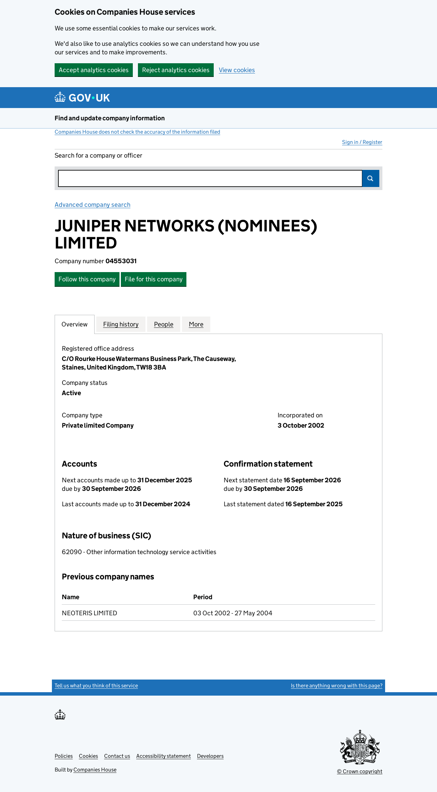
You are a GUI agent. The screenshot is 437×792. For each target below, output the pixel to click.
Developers (210, 756)
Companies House (94, 769)
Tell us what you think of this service (96, 685)
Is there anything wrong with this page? (336, 685)
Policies (64, 756)
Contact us (117, 756)
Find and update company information (110, 118)
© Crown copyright (359, 771)
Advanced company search (92, 205)
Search (370, 178)
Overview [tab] (74, 324)
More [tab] (196, 324)
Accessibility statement (163, 756)
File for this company (154, 279)
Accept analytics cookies (94, 70)
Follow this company (87, 279)
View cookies (237, 70)
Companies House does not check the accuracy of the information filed (137, 132)
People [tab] (163, 324)
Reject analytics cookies (176, 70)
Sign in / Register (362, 142)
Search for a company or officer (98, 155)
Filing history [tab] (121, 324)
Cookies (88, 756)
